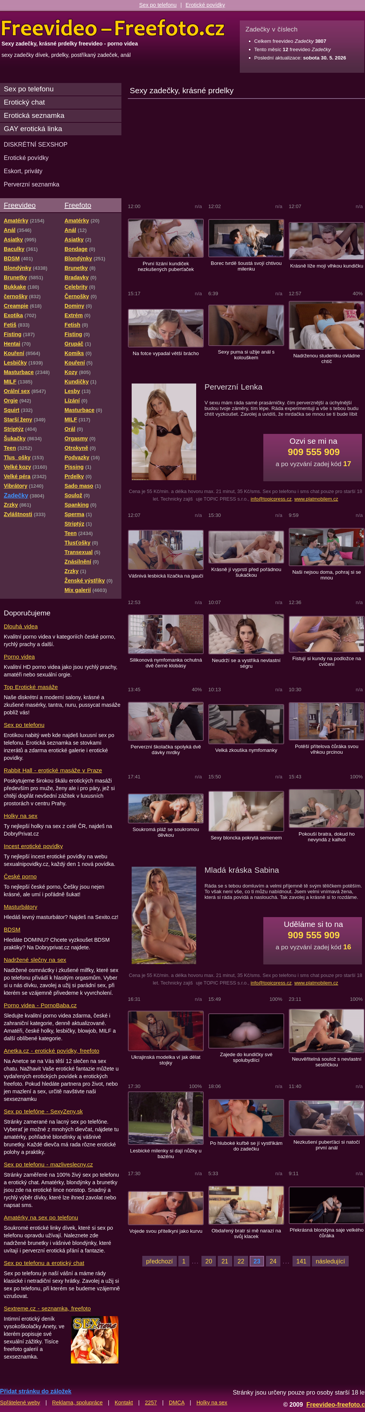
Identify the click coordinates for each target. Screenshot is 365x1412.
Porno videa (19, 656)
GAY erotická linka (33, 129)
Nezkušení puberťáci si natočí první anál (327, 1145)
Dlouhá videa (21, 626)
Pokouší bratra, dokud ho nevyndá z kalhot (327, 836)
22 (241, 1261)
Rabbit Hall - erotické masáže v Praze (53, 770)
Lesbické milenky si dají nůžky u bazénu (165, 1153)
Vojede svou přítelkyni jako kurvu (166, 1231)
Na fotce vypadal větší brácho (166, 353)
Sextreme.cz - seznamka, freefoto (47, 1308)
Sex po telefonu (158, 5)
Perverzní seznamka (32, 184)
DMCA (176, 1402)
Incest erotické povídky (33, 846)
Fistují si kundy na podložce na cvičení (327, 661)
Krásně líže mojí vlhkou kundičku (326, 266)
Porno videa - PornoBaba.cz (40, 1005)
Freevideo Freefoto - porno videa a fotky (113, 28)
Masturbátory (20, 906)
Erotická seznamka (34, 115)
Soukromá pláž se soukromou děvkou (165, 832)
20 (208, 1261)
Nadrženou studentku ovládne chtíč (326, 358)
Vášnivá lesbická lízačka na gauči (165, 576)
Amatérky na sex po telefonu (41, 1217)
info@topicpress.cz (270, 499)
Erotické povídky (205, 5)
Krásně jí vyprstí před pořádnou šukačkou (246, 572)
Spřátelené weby (20, 1402)
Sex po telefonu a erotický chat (44, 1263)
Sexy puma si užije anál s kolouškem (246, 354)
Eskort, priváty (23, 170)
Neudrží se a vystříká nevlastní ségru (246, 663)
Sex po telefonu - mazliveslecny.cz (48, 1164)
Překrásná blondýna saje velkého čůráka (327, 1232)
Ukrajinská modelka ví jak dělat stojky (165, 1060)
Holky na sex (21, 815)
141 (301, 1261)
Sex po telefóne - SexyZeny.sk (43, 1111)
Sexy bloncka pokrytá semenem (246, 838)
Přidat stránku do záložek (35, 1391)
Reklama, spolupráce (77, 1402)
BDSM (12, 929)
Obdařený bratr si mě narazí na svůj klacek (246, 1233)
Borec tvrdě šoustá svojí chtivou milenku (246, 266)
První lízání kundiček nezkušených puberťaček (166, 266)
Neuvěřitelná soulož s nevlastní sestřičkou (326, 1062)
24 (273, 1261)
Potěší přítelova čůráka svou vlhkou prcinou (327, 749)
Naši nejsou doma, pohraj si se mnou (327, 575)
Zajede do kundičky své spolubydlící (246, 1057)
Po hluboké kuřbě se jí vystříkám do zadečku (246, 1146)
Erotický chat (24, 102)
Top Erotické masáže (31, 687)
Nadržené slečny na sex (35, 959)
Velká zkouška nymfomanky (246, 750)
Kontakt (124, 1402)
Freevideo (20, 205)
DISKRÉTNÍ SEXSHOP (36, 144)
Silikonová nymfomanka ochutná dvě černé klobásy (166, 662)
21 (225, 1261)
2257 (151, 1402)
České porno (20, 876)
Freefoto (78, 205)
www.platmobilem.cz (316, 499)
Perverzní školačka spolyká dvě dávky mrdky (166, 749)
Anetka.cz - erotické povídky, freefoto (51, 1050)
